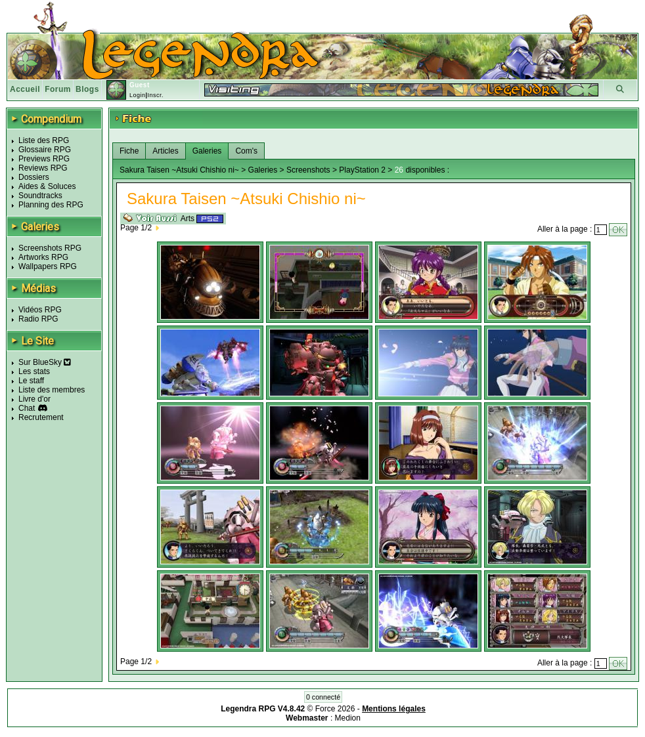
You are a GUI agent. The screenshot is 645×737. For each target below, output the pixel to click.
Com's (246, 151)
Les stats (34, 371)
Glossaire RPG (44, 149)
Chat (26, 408)
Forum (58, 89)
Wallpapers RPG (47, 266)
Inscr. (155, 95)
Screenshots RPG (49, 248)
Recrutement (41, 417)
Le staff (31, 380)
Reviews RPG (43, 168)
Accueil (25, 89)
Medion (348, 718)
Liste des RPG (43, 140)
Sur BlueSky (44, 362)
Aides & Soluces (47, 186)
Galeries (207, 151)
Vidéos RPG (40, 309)
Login (137, 95)
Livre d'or (34, 399)
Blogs (87, 89)
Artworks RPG (43, 257)
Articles (165, 151)
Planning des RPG (50, 204)
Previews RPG (44, 158)
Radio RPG (38, 319)
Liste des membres (51, 389)
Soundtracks (40, 195)
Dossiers (33, 177)
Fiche (129, 151)
